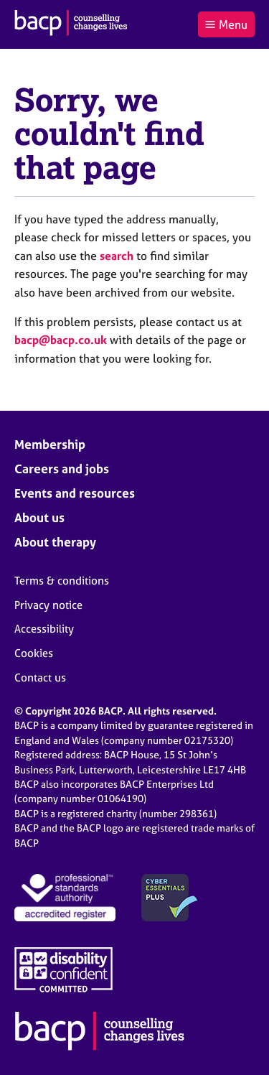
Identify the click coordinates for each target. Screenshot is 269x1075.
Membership (49, 444)
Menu (225, 24)
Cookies (33, 653)
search (116, 255)
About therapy (55, 541)
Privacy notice (48, 605)
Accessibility (44, 629)
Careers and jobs (61, 468)
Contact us (40, 677)
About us (39, 517)
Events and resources (74, 493)
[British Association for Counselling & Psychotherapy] (71, 24)
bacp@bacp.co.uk (60, 339)
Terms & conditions (61, 580)
